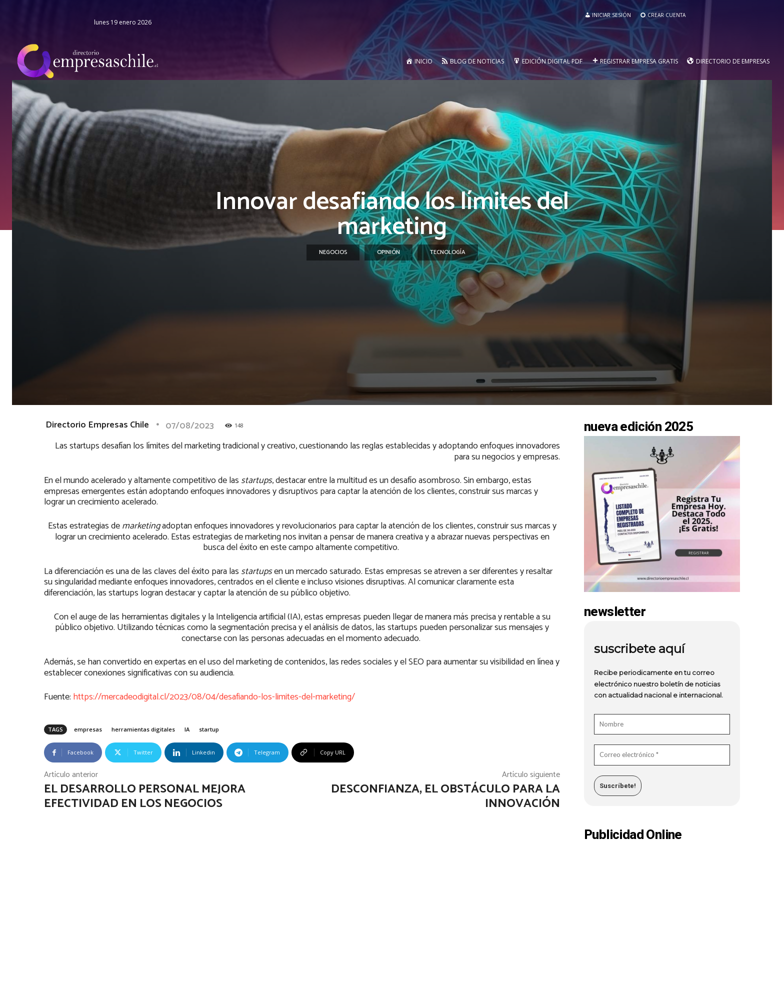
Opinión (388, 252)
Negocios (333, 252)
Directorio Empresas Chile (97, 425)
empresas (88, 729)
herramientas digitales (143, 729)
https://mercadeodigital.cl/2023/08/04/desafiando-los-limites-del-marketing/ (214, 697)
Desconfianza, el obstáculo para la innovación (445, 797)
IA (187, 729)
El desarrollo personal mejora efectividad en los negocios (145, 797)
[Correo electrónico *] (662, 755)
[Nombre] (662, 724)
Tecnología (448, 252)
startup (209, 729)
